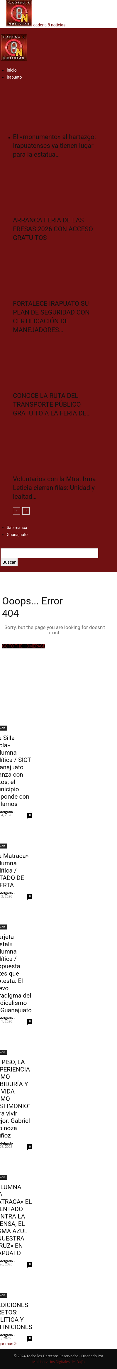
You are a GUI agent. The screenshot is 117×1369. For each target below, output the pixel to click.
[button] (2, 31)
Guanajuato (17, 534)
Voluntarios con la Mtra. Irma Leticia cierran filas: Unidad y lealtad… (54, 487)
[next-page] (26, 511)
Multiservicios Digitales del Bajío (58, 1361)
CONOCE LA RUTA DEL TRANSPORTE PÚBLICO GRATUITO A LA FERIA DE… (52, 404)
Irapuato (14, 77)
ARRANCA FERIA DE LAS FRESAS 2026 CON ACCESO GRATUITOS (53, 229)
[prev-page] (16, 511)
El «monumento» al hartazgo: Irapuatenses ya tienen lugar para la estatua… (54, 145)
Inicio (12, 70)
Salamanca (17, 527)
